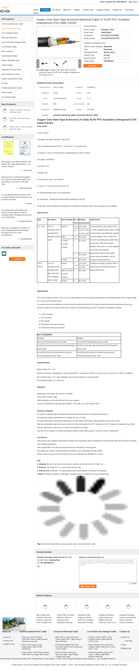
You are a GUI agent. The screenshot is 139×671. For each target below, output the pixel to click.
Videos (77, 10)
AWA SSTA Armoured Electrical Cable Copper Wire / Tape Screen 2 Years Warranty (68, 639)
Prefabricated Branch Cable (12, 88)
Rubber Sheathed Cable (10, 60)
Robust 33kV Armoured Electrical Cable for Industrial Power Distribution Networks (65, 618)
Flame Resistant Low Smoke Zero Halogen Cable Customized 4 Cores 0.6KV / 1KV (102, 647)
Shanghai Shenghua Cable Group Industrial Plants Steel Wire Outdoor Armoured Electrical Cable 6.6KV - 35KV (128, 621)
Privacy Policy (5, 659)
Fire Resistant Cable (9, 47)
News (35, 13)
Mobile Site (126, 648)
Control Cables (7, 65)
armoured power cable (68, 544)
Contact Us (117, 10)
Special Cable (7, 92)
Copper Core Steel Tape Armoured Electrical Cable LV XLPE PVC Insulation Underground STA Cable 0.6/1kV (59, 72)
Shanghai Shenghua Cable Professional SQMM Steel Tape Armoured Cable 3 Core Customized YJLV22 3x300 (107, 621)
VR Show (56, 10)
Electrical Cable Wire (9, 38)
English (135, 2)
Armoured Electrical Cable (11, 28)
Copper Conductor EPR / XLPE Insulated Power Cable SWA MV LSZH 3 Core (100, 639)
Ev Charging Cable (9, 97)
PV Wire (5, 83)
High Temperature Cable (11, 74)
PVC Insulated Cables (10, 33)
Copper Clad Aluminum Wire (12, 79)
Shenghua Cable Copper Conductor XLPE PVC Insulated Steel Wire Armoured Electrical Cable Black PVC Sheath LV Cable (86, 621)
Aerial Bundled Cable (9, 56)
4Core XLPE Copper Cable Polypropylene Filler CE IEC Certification (32, 647)
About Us (67, 10)
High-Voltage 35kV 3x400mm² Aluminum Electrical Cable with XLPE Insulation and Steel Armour (44, 620)
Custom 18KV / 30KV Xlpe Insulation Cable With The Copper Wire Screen (35, 653)
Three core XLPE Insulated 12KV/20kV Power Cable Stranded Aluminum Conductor (34, 639)
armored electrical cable (50, 544)
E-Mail (123, 645)
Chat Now (129, 10)
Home (36, 10)
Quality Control (103, 10)
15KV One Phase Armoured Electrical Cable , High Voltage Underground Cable (66, 654)
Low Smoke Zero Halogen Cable (14, 42)
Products (45, 10)
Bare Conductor (7, 51)
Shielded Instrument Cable (11, 70)
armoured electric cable (86, 544)
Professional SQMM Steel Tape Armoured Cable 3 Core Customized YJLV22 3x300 (68, 647)
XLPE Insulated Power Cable (12, 24)
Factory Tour (88, 10)
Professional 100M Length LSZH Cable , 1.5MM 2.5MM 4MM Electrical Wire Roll (101, 654)
